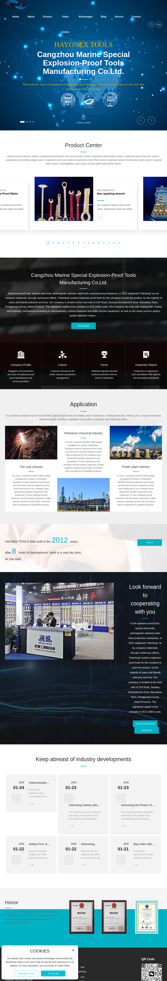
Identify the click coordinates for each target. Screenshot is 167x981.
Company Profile (21, 364)
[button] (22, 122)
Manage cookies (26, 973)
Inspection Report (146, 364)
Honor (104, 364)
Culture (62, 364)
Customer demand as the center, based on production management (62, 374)
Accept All (53, 973)
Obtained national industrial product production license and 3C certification (104, 374)
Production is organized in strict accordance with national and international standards (146, 374)
